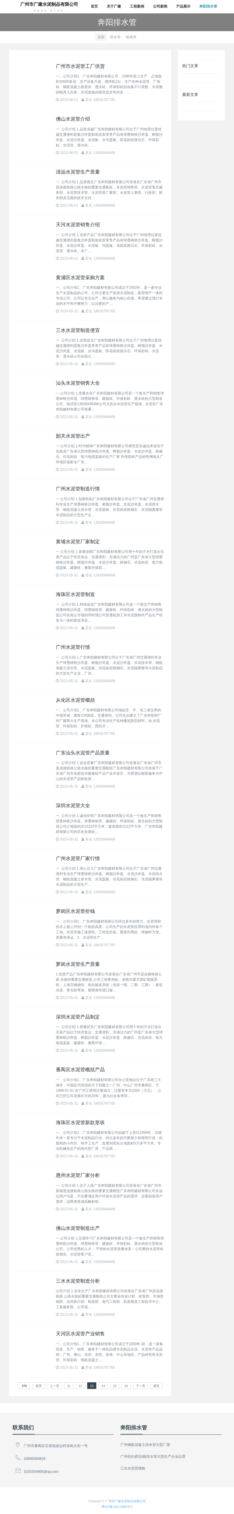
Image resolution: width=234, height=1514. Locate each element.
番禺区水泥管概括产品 (80, 1069)
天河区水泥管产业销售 (80, 1333)
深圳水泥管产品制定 (78, 1017)
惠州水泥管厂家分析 (78, 1175)
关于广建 (114, 6)
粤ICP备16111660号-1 (117, 1506)
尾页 (156, 1386)
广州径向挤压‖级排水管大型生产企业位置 (153, 1456)
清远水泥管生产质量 (78, 172)
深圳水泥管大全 (73, 805)
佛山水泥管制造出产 (78, 1228)
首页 (94, 6)
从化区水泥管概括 (75, 700)
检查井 (131, 37)
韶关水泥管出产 (73, 436)
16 (126, 1386)
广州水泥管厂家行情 (78, 858)
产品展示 (183, 6)
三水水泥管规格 (132, 1468)
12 (80, 1386)
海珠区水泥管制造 (75, 594)
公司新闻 (160, 6)
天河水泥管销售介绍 (78, 224)
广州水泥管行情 (73, 647)
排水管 (115, 37)
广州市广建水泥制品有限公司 (125, 1501)
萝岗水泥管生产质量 (78, 964)
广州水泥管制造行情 (78, 488)
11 (69, 1386)
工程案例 (137, 6)
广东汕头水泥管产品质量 (83, 753)
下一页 (140, 1386)
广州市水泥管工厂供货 (80, 66)
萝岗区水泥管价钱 (75, 911)
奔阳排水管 (208, 6)
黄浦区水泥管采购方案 (80, 277)
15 (115, 1386)
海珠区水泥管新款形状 (80, 1122)
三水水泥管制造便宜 (78, 330)
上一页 (54, 1386)
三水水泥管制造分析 (78, 1281)
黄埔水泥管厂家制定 (78, 541)
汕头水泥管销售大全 (78, 383)
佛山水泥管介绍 (73, 119)
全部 (101, 37)
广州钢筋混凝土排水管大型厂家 (145, 1445)
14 (103, 1386)
